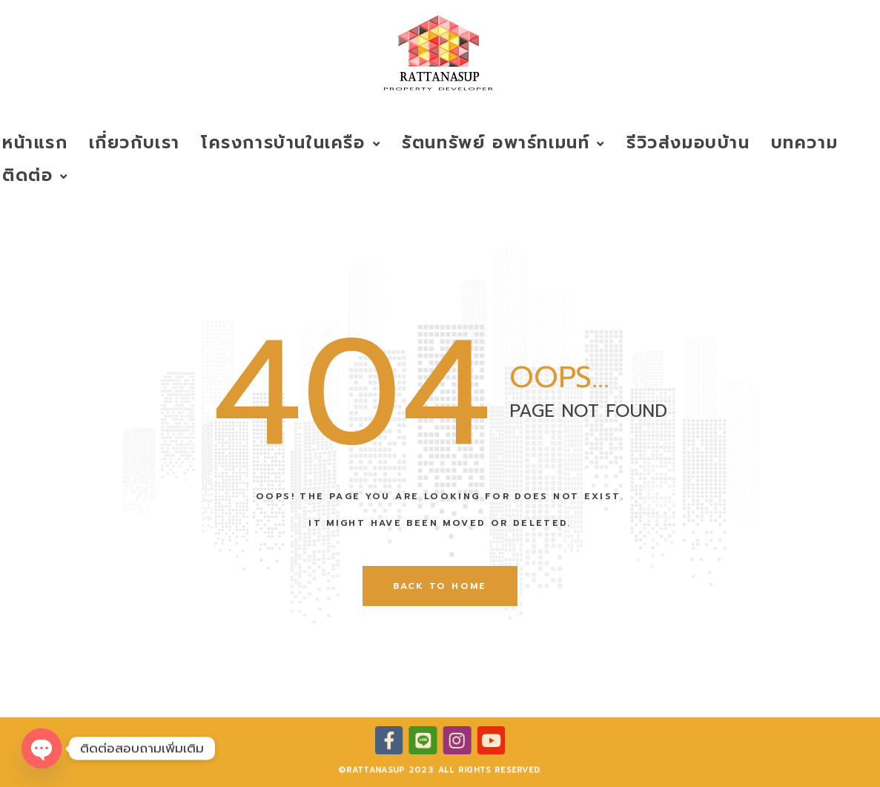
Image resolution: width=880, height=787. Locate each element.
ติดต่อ (35, 175)
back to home (440, 586)
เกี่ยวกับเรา (134, 143)
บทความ (804, 143)
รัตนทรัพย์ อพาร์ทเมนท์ (504, 143)
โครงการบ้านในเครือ (291, 143)
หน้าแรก (35, 143)
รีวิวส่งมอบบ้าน (688, 143)
